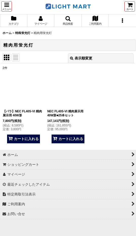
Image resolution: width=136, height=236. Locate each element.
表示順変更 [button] (81, 58)
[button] (6, 6)
